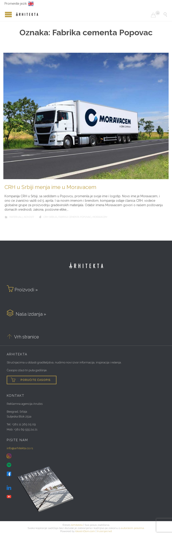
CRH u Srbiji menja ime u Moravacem (50, 187)
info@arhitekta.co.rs (20, 448)
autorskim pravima (132, 528)
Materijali (15, 217)
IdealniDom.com (85, 531)
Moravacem (99, 217)
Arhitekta (77, 525)
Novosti (29, 217)
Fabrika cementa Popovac (74, 217)
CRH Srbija (50, 217)
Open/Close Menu (4, 14)
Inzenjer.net (104, 531)
